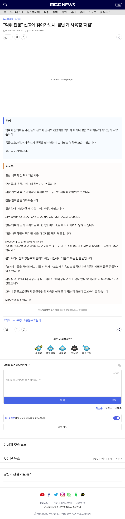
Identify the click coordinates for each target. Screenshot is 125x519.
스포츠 (92, 12)
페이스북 (49, 494)
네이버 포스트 (76, 494)
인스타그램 (62, 494)
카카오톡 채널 (82, 494)
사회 (64, 12)
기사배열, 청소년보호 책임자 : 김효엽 (62, 507)
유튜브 (42, 494)
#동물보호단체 (32, 320)
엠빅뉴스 (105, 12)
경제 (82, 12)
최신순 (99, 408)
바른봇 (10, 418)
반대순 (118, 408)
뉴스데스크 (16, 12)
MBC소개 (45, 502)
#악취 (7, 320)
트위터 (56, 494)
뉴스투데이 (33, 12)
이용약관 (80, 502)
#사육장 (17, 320)
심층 (46, 12)
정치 (55, 12)
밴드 (69, 494)
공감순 (108, 408)
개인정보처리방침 (63, 502)
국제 (73, 12)
